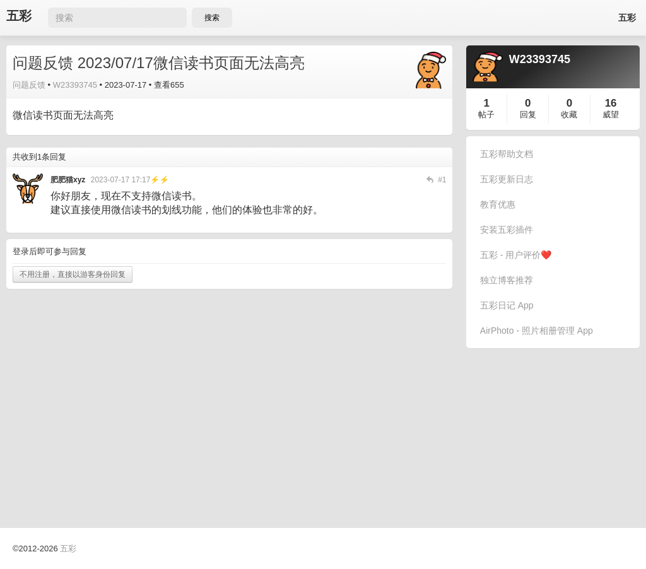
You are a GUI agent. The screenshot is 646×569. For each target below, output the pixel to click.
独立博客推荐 (506, 280)
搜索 (212, 17)
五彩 (19, 16)
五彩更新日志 (506, 179)
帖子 (486, 114)
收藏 (569, 114)
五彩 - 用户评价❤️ (515, 255)
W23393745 (75, 85)
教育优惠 (497, 204)
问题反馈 (29, 85)
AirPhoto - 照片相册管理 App (536, 331)
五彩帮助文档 (506, 154)
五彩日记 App (507, 305)
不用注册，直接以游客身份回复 (73, 274)
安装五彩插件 (506, 230)
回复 (528, 114)
